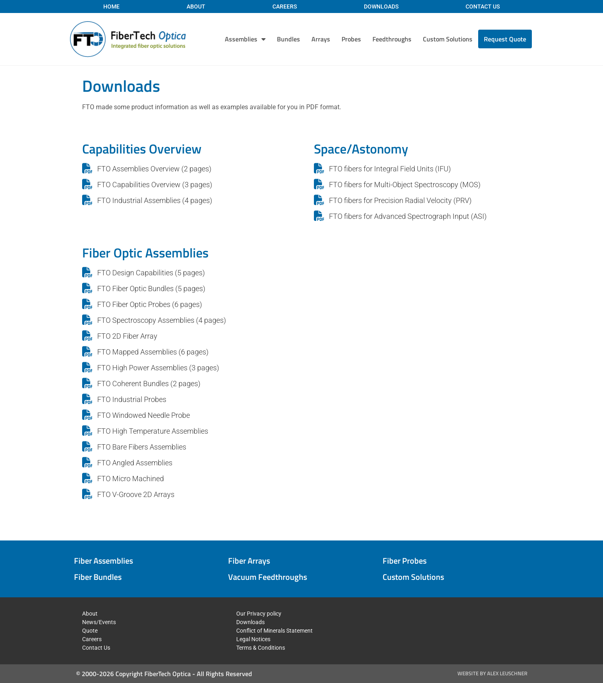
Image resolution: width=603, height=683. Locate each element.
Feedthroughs (391, 39)
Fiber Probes (405, 560)
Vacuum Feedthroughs (267, 577)
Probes (351, 39)
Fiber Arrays (249, 560)
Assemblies (245, 39)
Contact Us (483, 6)
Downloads (381, 6)
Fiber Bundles (98, 577)
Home (111, 6)
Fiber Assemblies (103, 560)
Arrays (320, 39)
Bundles (288, 39)
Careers (284, 6)
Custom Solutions (447, 39)
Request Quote (505, 39)
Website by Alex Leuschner (492, 673)
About (196, 6)
